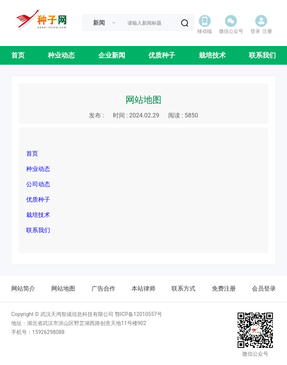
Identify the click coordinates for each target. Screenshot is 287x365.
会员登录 (264, 288)
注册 (267, 31)
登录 (255, 31)
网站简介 (23, 288)
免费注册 (224, 288)
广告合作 (103, 288)
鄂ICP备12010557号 (138, 314)
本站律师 (143, 288)
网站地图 (63, 288)
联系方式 (183, 288)
